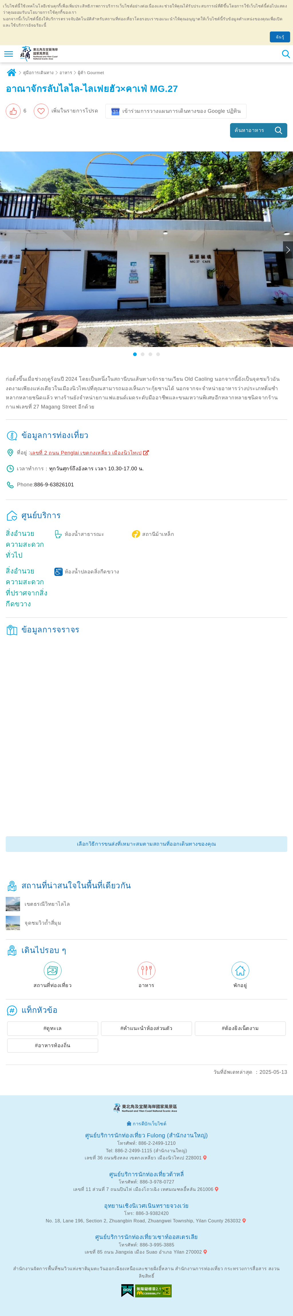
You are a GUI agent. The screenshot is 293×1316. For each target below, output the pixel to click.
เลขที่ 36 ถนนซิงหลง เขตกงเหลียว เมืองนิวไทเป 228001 (143, 1157)
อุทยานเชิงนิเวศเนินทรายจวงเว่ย (146, 1206)
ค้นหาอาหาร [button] (249, 130)
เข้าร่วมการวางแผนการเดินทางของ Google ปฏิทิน (181, 111)
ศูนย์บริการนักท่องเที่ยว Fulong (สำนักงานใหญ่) (146, 1135)
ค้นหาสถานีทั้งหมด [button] (286, 53)
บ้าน (11, 72)
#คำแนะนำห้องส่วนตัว (146, 1028)
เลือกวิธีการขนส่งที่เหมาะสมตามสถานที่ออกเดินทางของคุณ (146, 844)
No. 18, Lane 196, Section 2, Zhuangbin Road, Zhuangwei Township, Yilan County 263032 (143, 1220)
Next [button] (288, 250)
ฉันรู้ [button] (280, 37)
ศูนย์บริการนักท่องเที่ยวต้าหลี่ (146, 1174)
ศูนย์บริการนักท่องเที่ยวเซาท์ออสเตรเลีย (146, 1237)
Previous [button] (5, 250)
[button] (16, 111)
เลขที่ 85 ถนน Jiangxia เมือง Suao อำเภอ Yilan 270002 (143, 1252)
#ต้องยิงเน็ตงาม (240, 1028)
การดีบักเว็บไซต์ (149, 1123)
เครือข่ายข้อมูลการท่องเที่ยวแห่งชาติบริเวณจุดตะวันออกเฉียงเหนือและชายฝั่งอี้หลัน (39, 53)
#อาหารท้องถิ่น (52, 1045)
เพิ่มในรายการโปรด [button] (75, 111)
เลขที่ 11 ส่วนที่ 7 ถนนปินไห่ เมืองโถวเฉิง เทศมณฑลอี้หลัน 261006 (143, 1189)
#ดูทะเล (52, 1028)
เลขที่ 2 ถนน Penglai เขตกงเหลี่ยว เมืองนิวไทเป (86, 453)
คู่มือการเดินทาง (38, 72)
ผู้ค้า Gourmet (91, 72)
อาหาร (66, 72)
